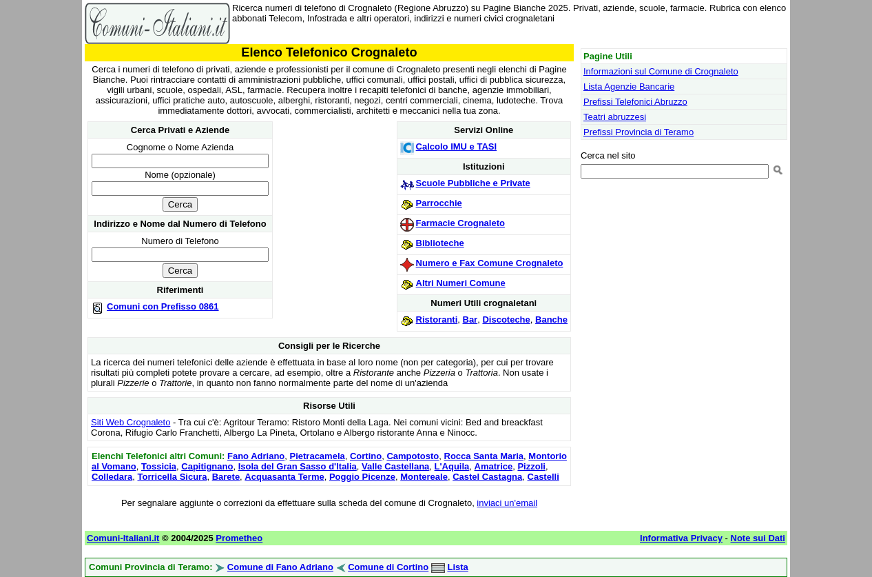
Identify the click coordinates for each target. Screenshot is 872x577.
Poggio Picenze (362, 477)
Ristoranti (437, 319)
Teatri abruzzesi (614, 117)
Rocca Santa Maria (484, 456)
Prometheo (239, 538)
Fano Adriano (255, 456)
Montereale (424, 477)
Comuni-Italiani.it (123, 538)
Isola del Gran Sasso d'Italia (297, 466)
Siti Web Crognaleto (130, 422)
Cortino (366, 456)
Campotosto (412, 456)
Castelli (543, 477)
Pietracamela (317, 456)
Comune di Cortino (388, 567)
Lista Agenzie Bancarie (628, 86)
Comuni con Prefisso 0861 (163, 306)
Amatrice (494, 466)
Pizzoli (531, 466)
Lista (457, 567)
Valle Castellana (395, 466)
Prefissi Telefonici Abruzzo (635, 102)
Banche (551, 319)
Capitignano (207, 466)
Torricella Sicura (172, 477)
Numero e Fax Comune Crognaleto (489, 263)
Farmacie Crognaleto (460, 223)
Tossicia (158, 466)
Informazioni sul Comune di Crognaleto (660, 71)
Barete (226, 477)
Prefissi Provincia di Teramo (638, 132)
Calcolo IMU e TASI (456, 146)
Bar (470, 319)
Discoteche (506, 319)
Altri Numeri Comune (461, 283)
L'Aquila (452, 466)
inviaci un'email (507, 503)
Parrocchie (439, 203)
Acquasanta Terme (284, 477)
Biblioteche (440, 243)
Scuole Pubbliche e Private (473, 183)
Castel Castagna (487, 477)
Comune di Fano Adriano (280, 567)
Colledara (112, 477)
